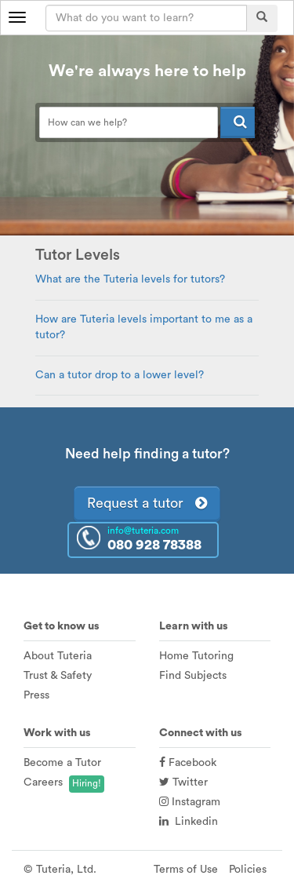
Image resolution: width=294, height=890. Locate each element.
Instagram (189, 802)
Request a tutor (147, 503)
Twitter (183, 782)
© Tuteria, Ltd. (60, 869)
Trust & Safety (58, 675)
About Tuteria (58, 656)
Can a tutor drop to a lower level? (119, 375)
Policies (248, 869)
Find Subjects (193, 675)
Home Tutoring (196, 656)
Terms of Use (186, 869)
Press (36, 695)
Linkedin (188, 821)
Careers (43, 782)
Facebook (187, 762)
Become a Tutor (62, 762)
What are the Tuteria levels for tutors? (130, 279)
